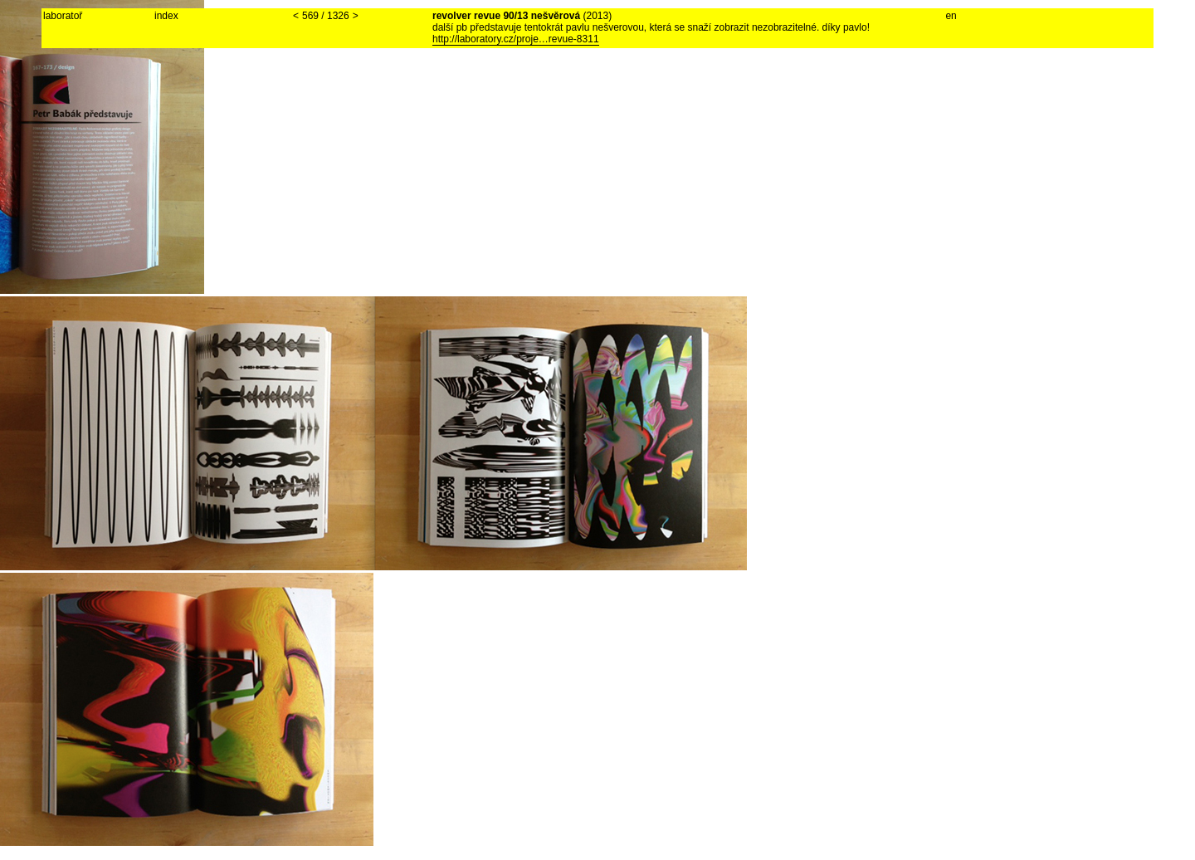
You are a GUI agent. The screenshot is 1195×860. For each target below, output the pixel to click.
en (950, 16)
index (166, 16)
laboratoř (62, 16)
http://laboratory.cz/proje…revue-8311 (515, 39)
